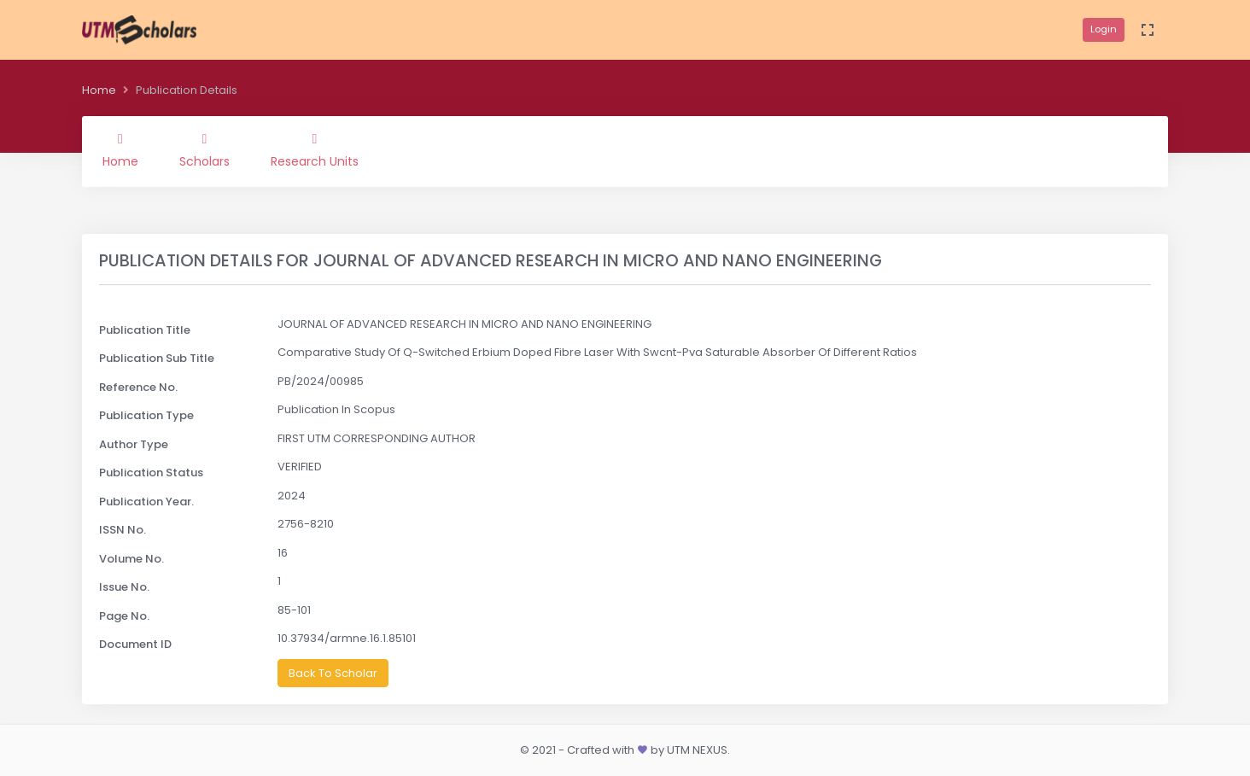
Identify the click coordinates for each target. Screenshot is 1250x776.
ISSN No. (122, 530)
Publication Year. (146, 501)
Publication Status (151, 472)
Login (1103, 29)
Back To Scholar (333, 673)
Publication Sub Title (156, 358)
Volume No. (131, 559)
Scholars (204, 151)
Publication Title (144, 330)
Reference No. (138, 387)
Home (99, 90)
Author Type (133, 444)
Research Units (315, 151)
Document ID (135, 644)
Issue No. (124, 587)
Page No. (124, 616)
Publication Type (146, 415)
